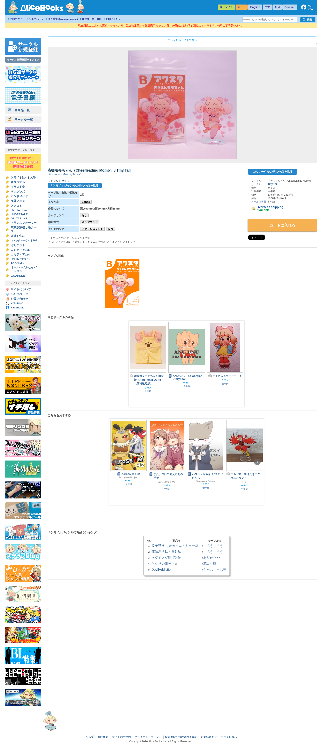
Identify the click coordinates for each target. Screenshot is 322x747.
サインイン (226, 7)
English (255, 7)
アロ (244, 482)
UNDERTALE (19, 214)
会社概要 (103, 737)
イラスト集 (18, 186)
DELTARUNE (19, 218)
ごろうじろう (213, 546)
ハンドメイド (19, 196)
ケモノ (15, 177)
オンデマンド (90, 222)
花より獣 (209, 563)
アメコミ (16, 205)
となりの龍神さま (165, 563)
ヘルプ (90, 737)
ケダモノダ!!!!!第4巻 (166, 557)
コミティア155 (20, 249)
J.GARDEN (18, 275)
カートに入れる (282, 225)
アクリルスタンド (92, 228)
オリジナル (18, 182)
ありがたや (211, 557)
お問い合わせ (113, 19)
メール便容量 (258, 201)
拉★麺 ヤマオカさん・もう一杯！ (177, 546)
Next (257, 462)
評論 (13, 235)
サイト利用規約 (121, 737)
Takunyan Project (128, 477)
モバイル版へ (229, 737)
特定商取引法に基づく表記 (181, 737)
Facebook (17, 307)
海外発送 (63, 19)
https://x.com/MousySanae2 (65, 174)
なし (84, 215)
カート (242, 7)
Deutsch (289, 7)
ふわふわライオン (167, 482)
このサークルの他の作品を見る (272, 171)
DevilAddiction (162, 569)
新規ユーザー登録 (92, 19)
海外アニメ (18, 201)
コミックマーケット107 (24, 240)
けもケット (18, 245)
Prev (115, 462)
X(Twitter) (17, 303)
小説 (21, 235)
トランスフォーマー (24, 222)
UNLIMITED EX (20, 259)
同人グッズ (18, 191)
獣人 (24, 177)
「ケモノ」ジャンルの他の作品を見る (74, 185)
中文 (267, 7)
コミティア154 (20, 254)
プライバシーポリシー (148, 737)
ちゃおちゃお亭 (214, 569)
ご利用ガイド (17, 19)
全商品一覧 (19, 110)
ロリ (110, 228)
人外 (33, 177)
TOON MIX (17, 263)
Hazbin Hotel (19, 210)
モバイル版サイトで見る (182, 40)
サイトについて (21, 289)
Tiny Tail (273, 184)
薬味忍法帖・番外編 (166, 551)
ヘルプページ (36, 19)
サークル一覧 (20, 119)
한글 (277, 7)
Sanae (86, 201)
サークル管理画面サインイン (23, 59)
